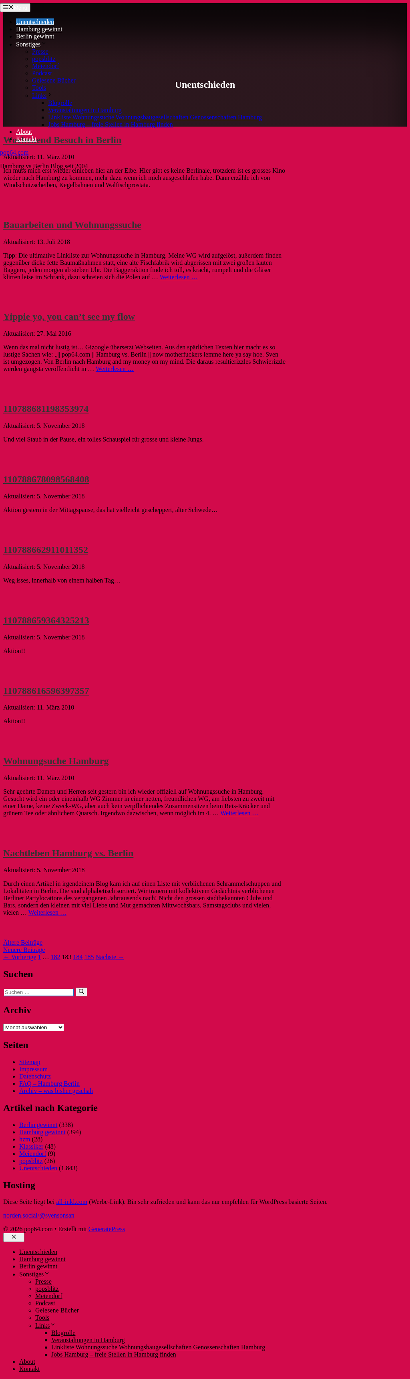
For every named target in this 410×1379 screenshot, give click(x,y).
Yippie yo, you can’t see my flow (69, 316)
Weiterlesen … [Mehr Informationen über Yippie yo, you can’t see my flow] (115, 368)
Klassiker (31, 1146)
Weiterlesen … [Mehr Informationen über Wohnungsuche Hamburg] (239, 813)
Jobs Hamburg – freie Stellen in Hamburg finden (110, 124)
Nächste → (110, 957)
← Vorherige (19, 957)
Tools (39, 87)
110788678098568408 (46, 479)
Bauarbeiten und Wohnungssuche (72, 225)
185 (89, 957)
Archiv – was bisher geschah (56, 1090)
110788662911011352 (45, 549)
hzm (24, 1139)
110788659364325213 (46, 620)
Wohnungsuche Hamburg (56, 761)
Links (42, 95)
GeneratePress (106, 1229)
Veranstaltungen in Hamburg (85, 110)
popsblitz (44, 58)
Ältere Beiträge (22, 942)
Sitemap (29, 1061)
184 (78, 957)
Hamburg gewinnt (39, 29)
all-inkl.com (71, 1201)
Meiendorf (45, 65)
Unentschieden (35, 21)
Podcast (42, 73)
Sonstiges (31, 44)
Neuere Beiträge (24, 949)
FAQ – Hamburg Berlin (49, 1083)
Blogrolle (60, 102)
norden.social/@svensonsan (38, 1215)
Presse (40, 51)
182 (55, 957)
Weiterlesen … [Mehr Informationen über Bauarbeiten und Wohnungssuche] (179, 277)
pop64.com (14, 152)
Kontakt (26, 138)
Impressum (33, 1069)
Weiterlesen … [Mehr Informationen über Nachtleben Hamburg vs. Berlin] (47, 912)
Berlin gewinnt (35, 36)
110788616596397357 (46, 690)
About (24, 131)
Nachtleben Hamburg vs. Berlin (68, 853)
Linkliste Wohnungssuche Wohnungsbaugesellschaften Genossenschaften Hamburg (155, 117)
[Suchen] (81, 992)
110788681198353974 (45, 408)
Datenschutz (35, 1076)
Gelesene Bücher (54, 80)
